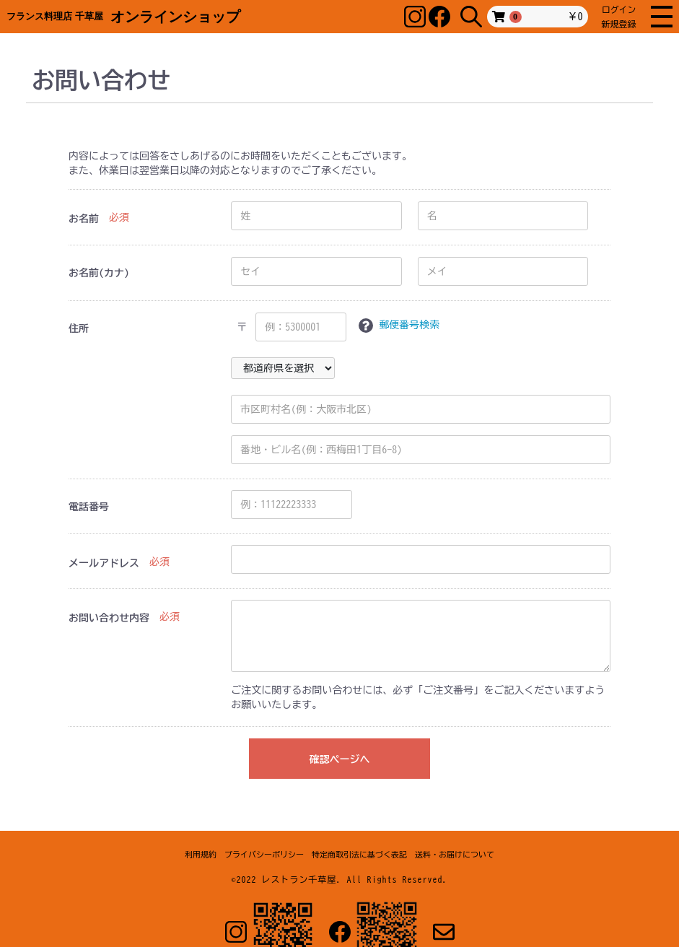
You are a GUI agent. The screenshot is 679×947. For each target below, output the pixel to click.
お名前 (84, 219)
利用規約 (200, 854)
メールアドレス (104, 563)
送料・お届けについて (454, 854)
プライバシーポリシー (264, 854)
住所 (79, 328)
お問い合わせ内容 (109, 618)
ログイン (619, 9)
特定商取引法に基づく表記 (359, 854)
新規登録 (619, 23)
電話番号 (89, 507)
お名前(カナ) (99, 273)
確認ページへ (339, 759)
